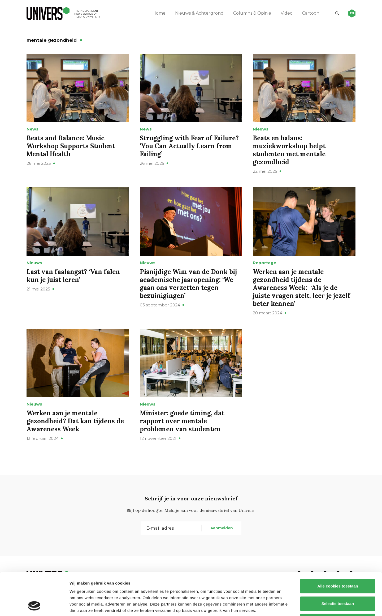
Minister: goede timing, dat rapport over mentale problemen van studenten (182, 421)
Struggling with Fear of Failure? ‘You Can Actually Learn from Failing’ (189, 146)
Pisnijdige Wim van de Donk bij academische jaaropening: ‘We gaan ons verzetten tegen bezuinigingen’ (188, 284)
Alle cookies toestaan (337, 546)
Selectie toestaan (338, 564)
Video (287, 13)
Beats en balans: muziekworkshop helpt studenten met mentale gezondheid (289, 150)
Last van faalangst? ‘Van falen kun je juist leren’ (73, 276)
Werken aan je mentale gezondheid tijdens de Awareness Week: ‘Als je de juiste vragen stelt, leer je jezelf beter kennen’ (301, 288)
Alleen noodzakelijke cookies (337, 581)
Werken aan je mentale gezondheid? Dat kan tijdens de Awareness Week (75, 421)
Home (159, 13)
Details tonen (286, 605)
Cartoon (310, 13)
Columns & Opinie (252, 13)
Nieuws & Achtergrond (199, 13)
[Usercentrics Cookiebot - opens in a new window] (34, 606)
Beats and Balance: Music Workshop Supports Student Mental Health (71, 146)
